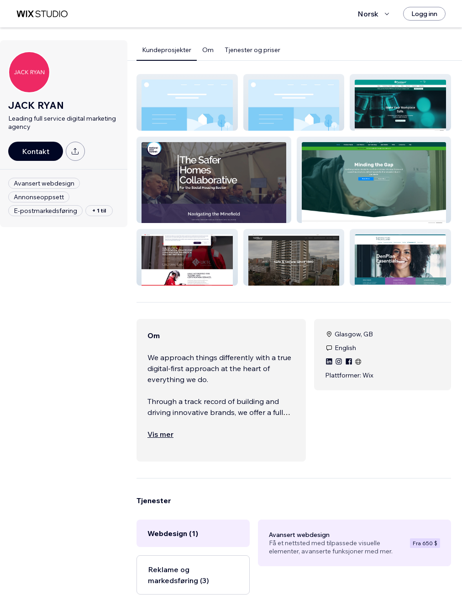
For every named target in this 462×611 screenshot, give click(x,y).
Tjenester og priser (252, 50)
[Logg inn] (424, 14)
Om (208, 50)
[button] (187, 102)
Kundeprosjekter (166, 50)
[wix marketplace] (42, 14)
